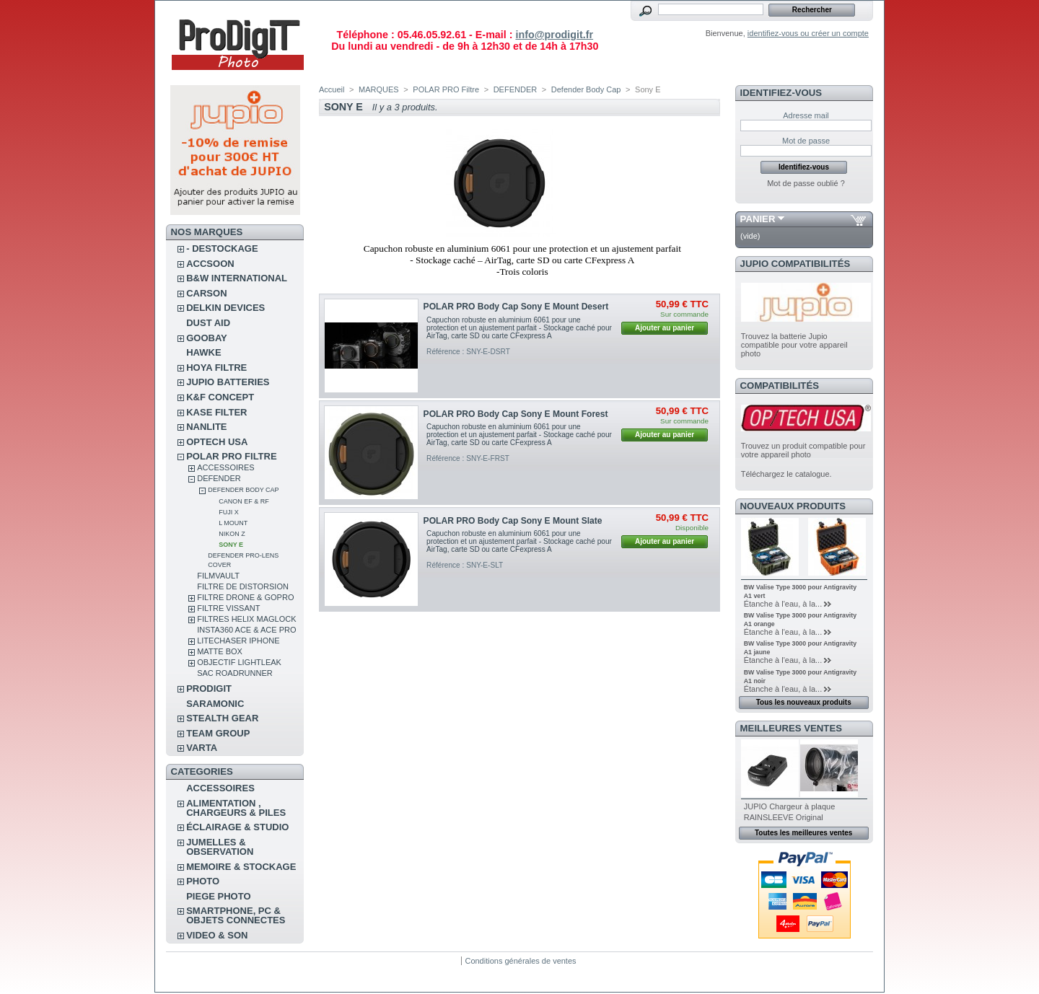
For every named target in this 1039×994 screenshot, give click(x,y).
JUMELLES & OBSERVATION (219, 847)
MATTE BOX (219, 651)
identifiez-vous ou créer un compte (808, 33)
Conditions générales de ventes (520, 960)
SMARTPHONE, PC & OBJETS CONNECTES (235, 915)
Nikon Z (232, 533)
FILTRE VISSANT (228, 608)
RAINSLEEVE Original (783, 817)
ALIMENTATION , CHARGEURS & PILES (236, 808)
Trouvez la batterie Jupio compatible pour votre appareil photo (794, 345)
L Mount (233, 523)
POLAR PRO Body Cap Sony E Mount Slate (513, 521)
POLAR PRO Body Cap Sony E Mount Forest (516, 414)
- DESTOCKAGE (222, 248)
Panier (758, 219)
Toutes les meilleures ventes (803, 833)
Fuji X (229, 512)
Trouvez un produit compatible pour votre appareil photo (803, 450)
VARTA (201, 747)
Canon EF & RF (244, 501)
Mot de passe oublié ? (806, 183)
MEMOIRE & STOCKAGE (241, 866)
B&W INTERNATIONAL (236, 278)
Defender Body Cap (243, 489)
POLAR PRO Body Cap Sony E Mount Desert (516, 307)
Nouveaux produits (793, 506)
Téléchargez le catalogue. (786, 474)
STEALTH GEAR (222, 718)
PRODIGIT (209, 688)
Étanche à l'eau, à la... (783, 603)
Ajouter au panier (664, 328)
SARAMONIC (215, 703)
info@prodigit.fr (554, 34)
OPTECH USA (216, 441)
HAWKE (203, 352)
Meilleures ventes (791, 728)
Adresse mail (806, 115)
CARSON (206, 293)
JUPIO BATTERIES (227, 382)
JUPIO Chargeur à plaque (790, 806)
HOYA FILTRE (216, 367)
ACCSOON (210, 263)
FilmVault (218, 575)
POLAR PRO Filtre (231, 456)
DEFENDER (219, 478)
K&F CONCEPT (220, 397)
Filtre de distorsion (243, 586)
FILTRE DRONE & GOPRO (245, 597)
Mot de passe (806, 140)
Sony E (231, 544)
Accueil (331, 89)
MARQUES (379, 89)
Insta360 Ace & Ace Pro (246, 629)
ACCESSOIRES (225, 467)
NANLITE (206, 426)
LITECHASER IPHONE (238, 640)
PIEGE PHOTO (218, 896)
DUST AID (208, 322)
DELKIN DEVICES (225, 307)
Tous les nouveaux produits (803, 702)
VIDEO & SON (216, 935)
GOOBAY (206, 338)
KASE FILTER (216, 412)
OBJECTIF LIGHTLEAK (239, 662)
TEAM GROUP (218, 733)
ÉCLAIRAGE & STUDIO (237, 827)
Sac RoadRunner (235, 673)
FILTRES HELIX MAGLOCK (246, 619)
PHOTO (202, 881)
